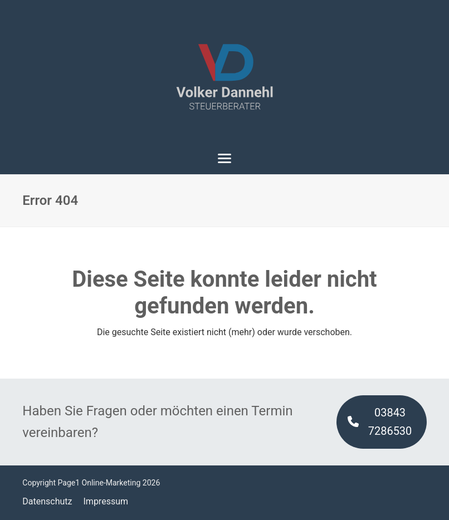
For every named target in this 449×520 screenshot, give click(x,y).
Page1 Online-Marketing (99, 482)
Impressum (106, 501)
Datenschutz (47, 501)
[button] (224, 158)
